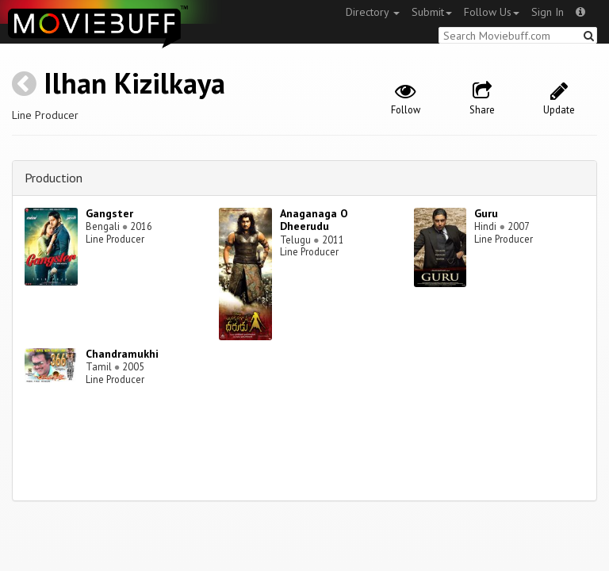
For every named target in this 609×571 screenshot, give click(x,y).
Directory (373, 12)
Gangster (109, 213)
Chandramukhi (122, 354)
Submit (432, 12)
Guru (486, 213)
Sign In (547, 12)
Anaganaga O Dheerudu (314, 220)
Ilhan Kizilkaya (134, 83)
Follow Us (491, 12)
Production (53, 178)
